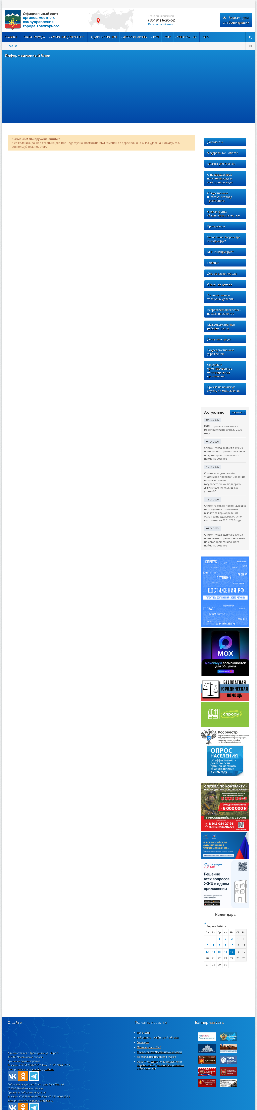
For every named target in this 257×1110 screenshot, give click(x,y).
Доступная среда (218, 339)
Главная (11, 37)
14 (213, 951)
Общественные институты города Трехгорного (219, 197)
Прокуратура (216, 226)
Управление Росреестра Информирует (223, 239)
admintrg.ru (42, 20)
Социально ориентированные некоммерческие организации (219, 370)
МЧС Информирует (220, 252)
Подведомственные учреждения (220, 352)
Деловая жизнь (135, 37)
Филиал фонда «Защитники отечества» (223, 213)
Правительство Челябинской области (159, 1052)
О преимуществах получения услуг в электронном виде (220, 178)
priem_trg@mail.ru (42, 1100)
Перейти (238, 412)
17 (231, 951)
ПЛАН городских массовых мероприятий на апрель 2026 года (223, 429)
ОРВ (206, 37)
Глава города (34, 37)
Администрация (104, 37)
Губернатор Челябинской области (157, 1037)
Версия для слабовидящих (236, 20)
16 (225, 951)
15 (219, 951)
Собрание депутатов (67, 37)
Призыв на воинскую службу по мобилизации (223, 389)
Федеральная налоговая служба (156, 1057)
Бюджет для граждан (221, 164)
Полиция (213, 262)
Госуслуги (143, 1042)
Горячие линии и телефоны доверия (220, 297)
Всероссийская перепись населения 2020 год (224, 312)
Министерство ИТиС (149, 1047)
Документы (215, 142)
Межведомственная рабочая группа (221, 326)
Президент (143, 1032)
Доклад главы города (222, 273)
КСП (156, 37)
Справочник (186, 37)
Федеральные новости (222, 153)
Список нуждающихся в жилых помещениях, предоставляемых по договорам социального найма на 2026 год (224, 453)
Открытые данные (219, 284)
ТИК (168, 37)
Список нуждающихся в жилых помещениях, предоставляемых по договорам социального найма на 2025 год (224, 540)
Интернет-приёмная (160, 24)
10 (231, 945)
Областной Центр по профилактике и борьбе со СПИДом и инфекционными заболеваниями (160, 1065)
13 (207, 951)
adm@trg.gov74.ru (42, 1069)
